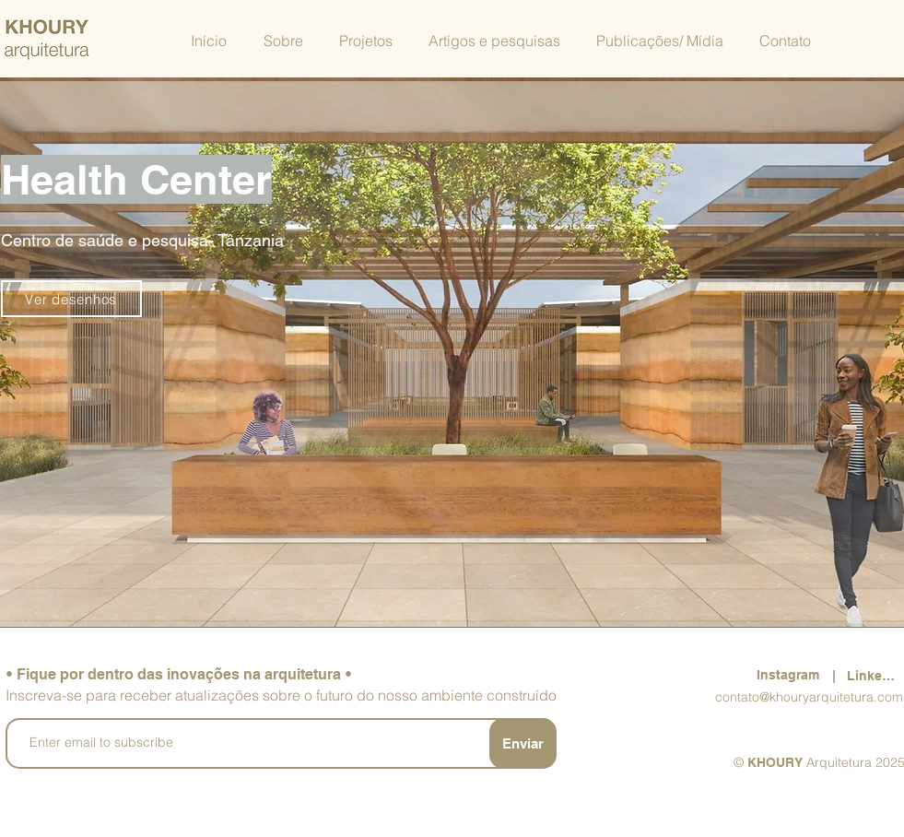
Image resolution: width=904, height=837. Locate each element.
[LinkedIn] (875, 675)
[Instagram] (790, 675)
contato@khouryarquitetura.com (809, 697)
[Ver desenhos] (71, 298)
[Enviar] (523, 743)
